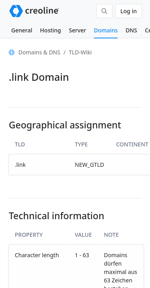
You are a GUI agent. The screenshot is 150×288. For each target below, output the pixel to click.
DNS (131, 30)
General (21, 30)
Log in (128, 11)
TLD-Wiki (80, 52)
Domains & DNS (39, 52)
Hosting (50, 30)
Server (77, 30)
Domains (106, 30)
